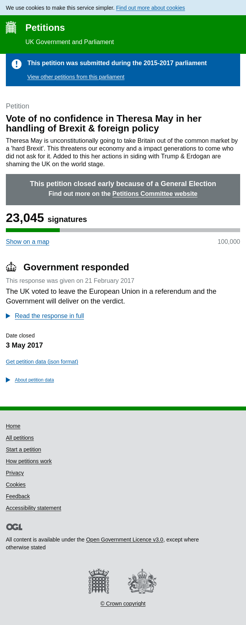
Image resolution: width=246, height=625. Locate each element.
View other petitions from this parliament (76, 77)
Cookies (16, 484)
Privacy (15, 473)
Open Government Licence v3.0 (124, 539)
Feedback (18, 496)
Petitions (45, 27)
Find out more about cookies (150, 8)
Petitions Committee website (155, 193)
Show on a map (27, 241)
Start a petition (23, 449)
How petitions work (29, 461)
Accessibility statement (33, 508)
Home (13, 426)
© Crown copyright (122, 603)
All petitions (20, 438)
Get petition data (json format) (42, 362)
